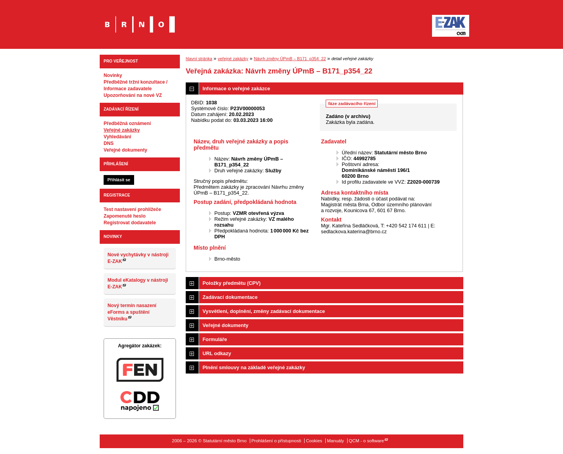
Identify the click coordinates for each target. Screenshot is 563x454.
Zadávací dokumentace (230, 297)
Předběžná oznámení (127, 123)
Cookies (314, 440)
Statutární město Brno (140, 19)
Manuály (335, 440)
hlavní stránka (199, 58)
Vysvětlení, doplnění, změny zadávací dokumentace (264, 311)
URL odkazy (217, 353)
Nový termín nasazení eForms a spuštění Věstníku (132, 312)
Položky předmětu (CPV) (232, 283)
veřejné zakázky (233, 58)
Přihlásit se (119, 179)
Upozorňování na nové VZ (133, 95)
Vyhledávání (117, 136)
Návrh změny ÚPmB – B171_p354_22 (290, 58)
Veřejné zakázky (122, 130)
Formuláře (215, 339)
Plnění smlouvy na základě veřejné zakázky (254, 367)
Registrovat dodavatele (130, 222)
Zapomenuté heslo (124, 216)
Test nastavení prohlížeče (132, 209)
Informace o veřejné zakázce (236, 88)
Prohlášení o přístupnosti (276, 440)
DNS (109, 143)
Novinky (113, 75)
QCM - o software (366, 440)
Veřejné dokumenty (125, 150)
